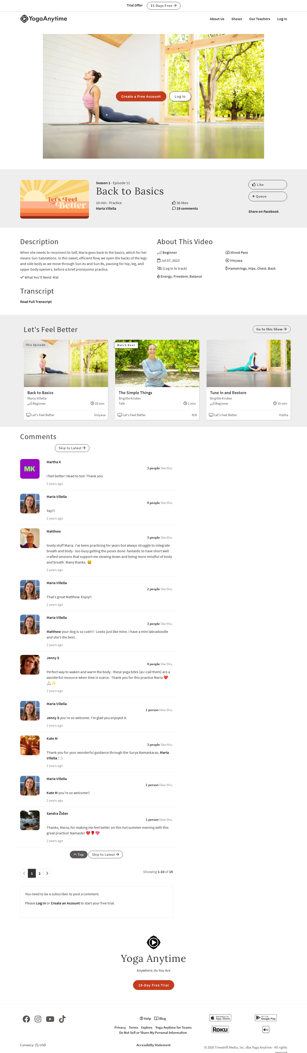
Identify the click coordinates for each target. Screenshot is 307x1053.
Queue (259, 196)
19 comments (187, 208)
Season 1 (103, 182)
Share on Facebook (263, 211)
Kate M (52, 738)
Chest (261, 268)
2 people (153, 589)
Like (258, 184)
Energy (166, 276)
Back (272, 268)
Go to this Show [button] (271, 329)
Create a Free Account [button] (141, 96)
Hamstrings (237, 268)
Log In (282, 18)
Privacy (120, 1027)
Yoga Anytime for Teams (173, 1027)
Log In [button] (180, 96)
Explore (146, 1027)
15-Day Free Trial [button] (153, 985)
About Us (217, 18)
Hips (251, 268)
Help (145, 1018)
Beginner (170, 252)
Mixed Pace (239, 252)
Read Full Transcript (36, 301)
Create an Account (65, 903)
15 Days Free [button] (164, 5)
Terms (133, 1027)
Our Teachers (259, 18)
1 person (152, 710)
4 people (153, 502)
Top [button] (79, 854)
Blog (160, 1018)
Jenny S (53, 657)
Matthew (54, 531)
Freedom (181, 276)
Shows (236, 18)
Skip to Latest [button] (72, 448)
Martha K (54, 461)
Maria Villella (106, 208)
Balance (195, 276)
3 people (153, 468)
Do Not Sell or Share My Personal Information (153, 1032)
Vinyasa (236, 260)
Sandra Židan (57, 813)
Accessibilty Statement (153, 1045)
